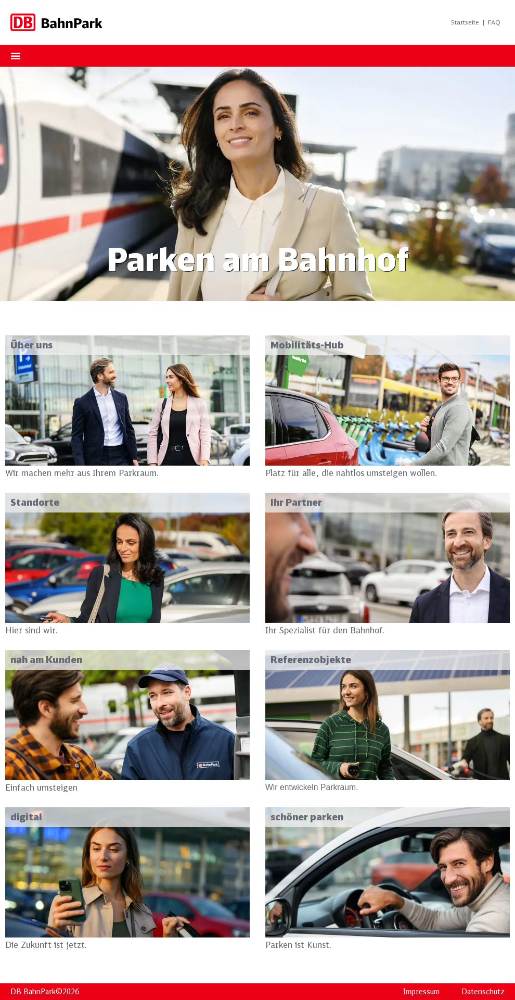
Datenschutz (483, 991)
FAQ (494, 22)
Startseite (465, 22)
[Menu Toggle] (15, 56)
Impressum (421, 991)
